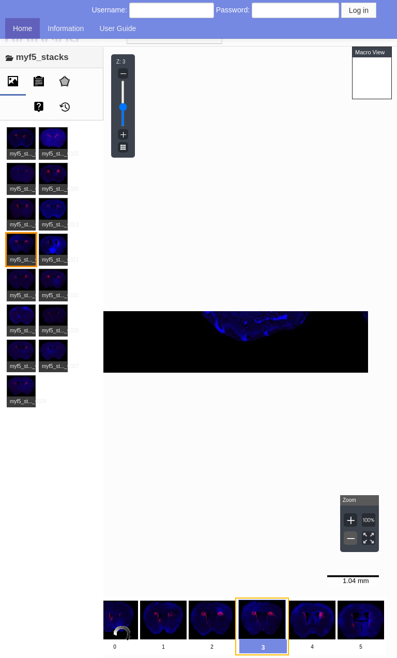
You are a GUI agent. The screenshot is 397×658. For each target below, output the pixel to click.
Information (66, 28)
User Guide (117, 28)
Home (22, 28)
